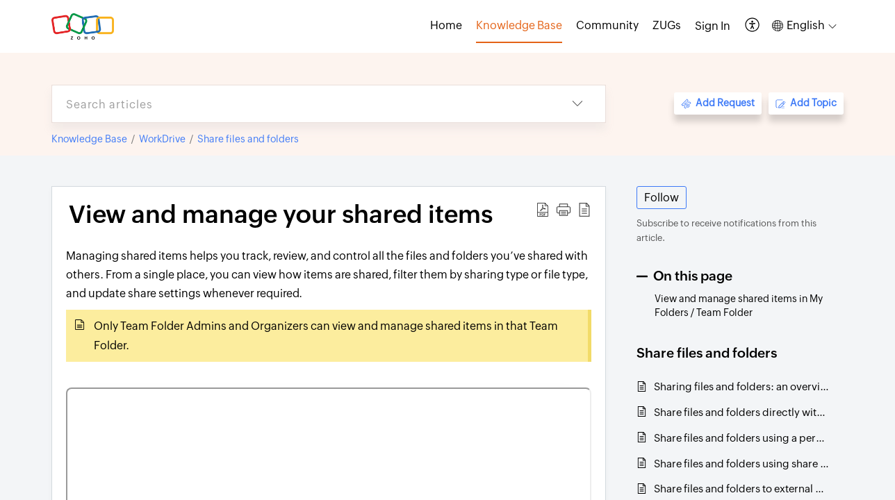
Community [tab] (607, 25)
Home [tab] (446, 25)
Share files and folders (248, 138)
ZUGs (666, 25)
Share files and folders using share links (742, 463)
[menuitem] (712, 26)
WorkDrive (162, 138)
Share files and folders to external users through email (742, 488)
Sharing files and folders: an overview (742, 386)
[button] (753, 26)
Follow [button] (661, 197)
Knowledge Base (89, 138)
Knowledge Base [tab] (519, 25)
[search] (301, 103)
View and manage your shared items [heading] (281, 214)
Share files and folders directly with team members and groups (742, 412)
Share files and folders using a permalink (742, 438)
